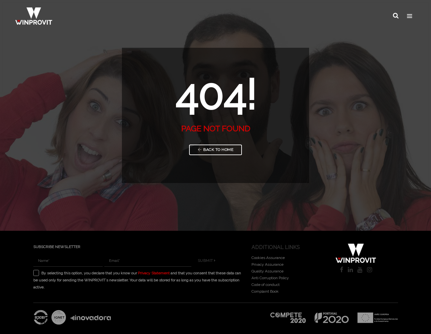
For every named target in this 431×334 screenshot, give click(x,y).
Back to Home (216, 149)
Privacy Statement (154, 273)
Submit (207, 260)
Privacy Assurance (267, 264)
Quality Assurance (267, 271)
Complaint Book (265, 291)
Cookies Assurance (268, 257)
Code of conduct (265, 284)
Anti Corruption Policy (270, 278)
